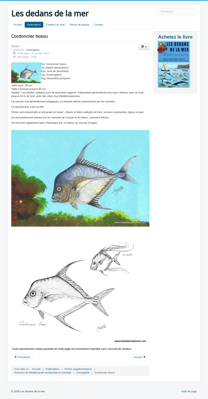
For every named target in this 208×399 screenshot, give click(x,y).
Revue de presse (79, 24)
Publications (34, 24)
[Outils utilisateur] (144, 47)
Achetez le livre (175, 37)
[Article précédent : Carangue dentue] (22, 357)
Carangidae (32, 49)
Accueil (18, 24)
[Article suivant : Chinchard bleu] (140, 357)
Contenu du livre (55, 24)
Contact (98, 24)
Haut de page (189, 391)
